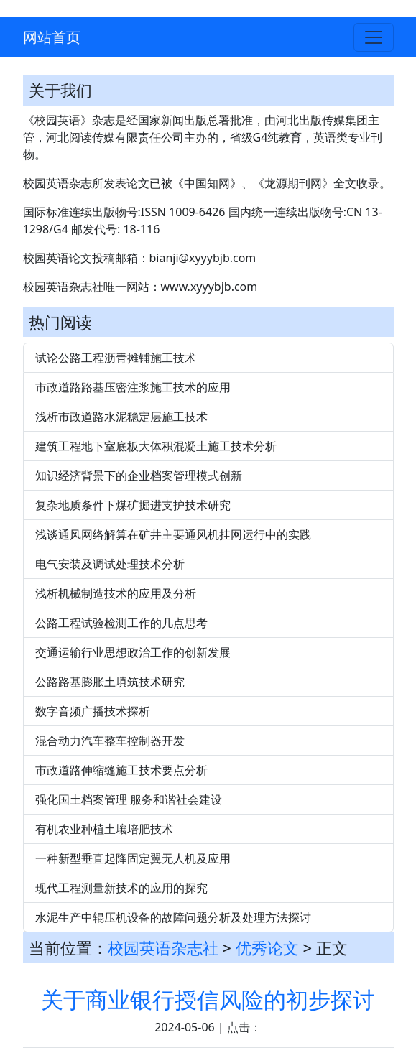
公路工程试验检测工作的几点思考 (121, 623)
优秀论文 (267, 947)
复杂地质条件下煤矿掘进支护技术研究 (133, 505)
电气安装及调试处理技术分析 (110, 564)
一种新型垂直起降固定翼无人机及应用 (133, 858)
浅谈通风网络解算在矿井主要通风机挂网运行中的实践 (173, 534)
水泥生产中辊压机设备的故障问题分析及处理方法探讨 (173, 917)
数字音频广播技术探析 (92, 711)
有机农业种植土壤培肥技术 (104, 829)
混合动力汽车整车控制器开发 (110, 740)
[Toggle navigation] (373, 37)
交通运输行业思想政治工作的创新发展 (133, 652)
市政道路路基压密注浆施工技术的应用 (133, 387)
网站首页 (51, 37)
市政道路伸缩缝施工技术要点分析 (121, 770)
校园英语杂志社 (163, 947)
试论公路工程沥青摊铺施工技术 (115, 358)
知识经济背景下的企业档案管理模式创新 (138, 475)
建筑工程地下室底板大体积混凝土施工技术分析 (156, 446)
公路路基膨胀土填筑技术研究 (110, 682)
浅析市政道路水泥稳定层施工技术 (121, 417)
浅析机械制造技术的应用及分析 (115, 593)
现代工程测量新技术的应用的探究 (121, 888)
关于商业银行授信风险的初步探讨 (208, 999)
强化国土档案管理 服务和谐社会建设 (128, 799)
